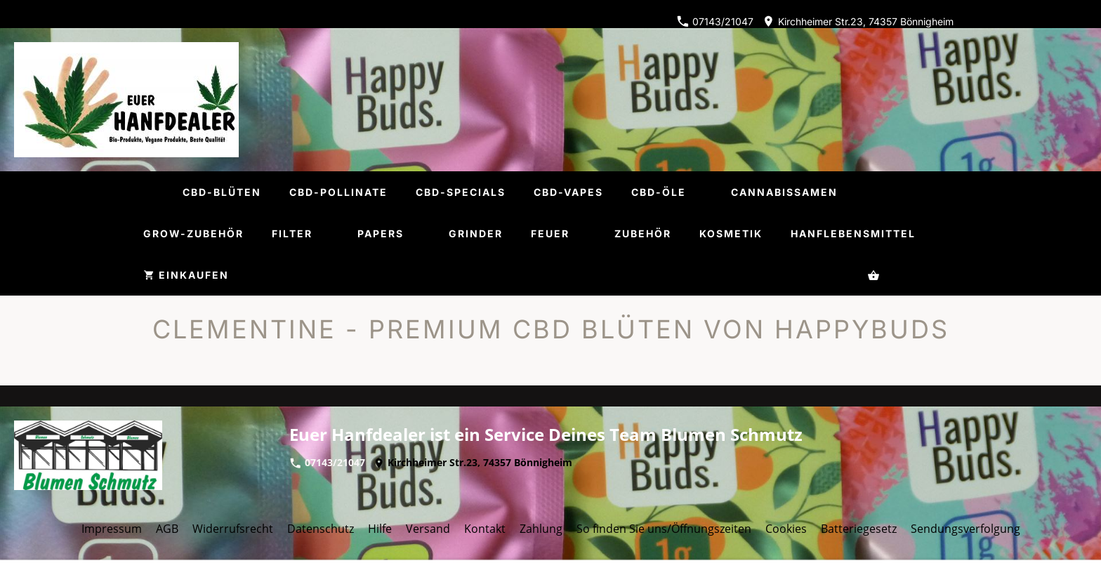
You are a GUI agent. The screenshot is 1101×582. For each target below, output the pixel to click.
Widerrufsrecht (232, 528)
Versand (428, 528)
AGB (167, 528)
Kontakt (485, 528)
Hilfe (380, 528)
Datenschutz (320, 528)
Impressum (111, 528)
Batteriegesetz (859, 528)
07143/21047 (715, 21)
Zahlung (541, 528)
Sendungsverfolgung (965, 528)
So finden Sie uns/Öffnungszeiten (663, 528)
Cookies (786, 528)
